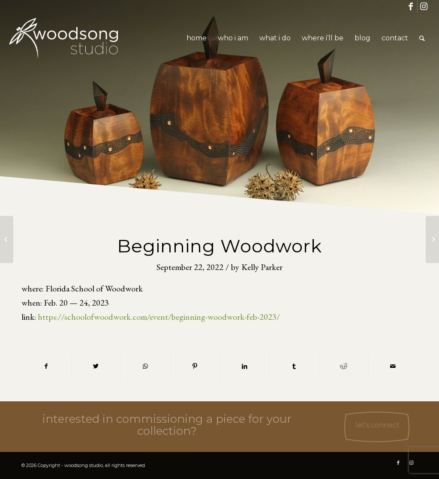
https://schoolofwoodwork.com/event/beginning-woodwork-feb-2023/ (159, 316)
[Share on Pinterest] (195, 366)
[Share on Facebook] (46, 366)
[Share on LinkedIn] (244, 366)
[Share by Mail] (393, 366)
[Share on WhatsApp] (145, 366)
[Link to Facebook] (411, 6)
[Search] (422, 38)
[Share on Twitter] (96, 366)
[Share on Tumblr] (294, 366)
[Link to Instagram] (424, 6)
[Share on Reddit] (343, 366)
